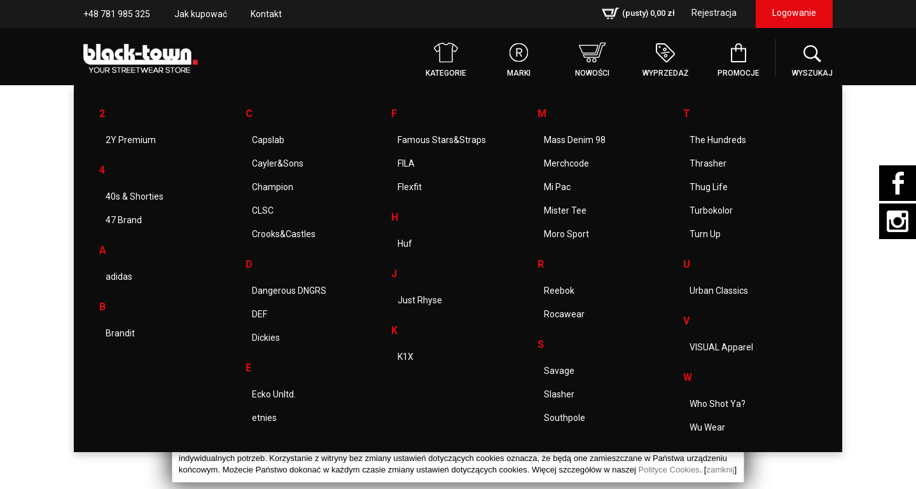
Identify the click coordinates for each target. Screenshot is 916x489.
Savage (559, 371)
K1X (405, 357)
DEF (259, 314)
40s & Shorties (134, 196)
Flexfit (410, 187)
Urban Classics (719, 291)
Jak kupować (200, 14)
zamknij (720, 469)
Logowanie (794, 13)
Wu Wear (707, 427)
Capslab (268, 140)
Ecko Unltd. (274, 394)
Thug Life (709, 187)
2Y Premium (131, 140)
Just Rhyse (420, 300)
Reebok (559, 291)
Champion (272, 187)
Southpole (564, 418)
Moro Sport (566, 234)
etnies (264, 418)
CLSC (263, 210)
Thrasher (708, 163)
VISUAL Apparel (721, 347)
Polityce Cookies (669, 469)
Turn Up (705, 234)
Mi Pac (557, 187)
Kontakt (266, 14)
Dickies (266, 338)
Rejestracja (714, 13)
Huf (405, 243)
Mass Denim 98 (575, 140)
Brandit (120, 333)
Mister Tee (565, 210)
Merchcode (566, 163)
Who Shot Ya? (718, 404)
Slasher (559, 394)
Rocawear (564, 314)
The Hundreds (718, 140)
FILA (406, 163)
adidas (119, 277)
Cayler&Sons (277, 163)
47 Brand (124, 220)
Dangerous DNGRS (289, 291)
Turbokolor (711, 210)
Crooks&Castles (284, 234)
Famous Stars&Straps (442, 140)
